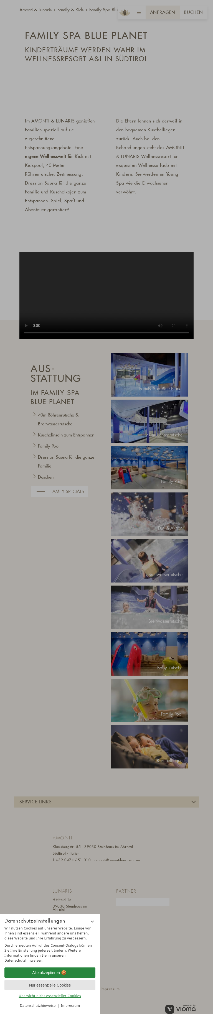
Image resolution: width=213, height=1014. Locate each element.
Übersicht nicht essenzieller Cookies (50, 995)
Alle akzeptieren (50, 972)
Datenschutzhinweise (38, 1005)
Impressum (70, 1005)
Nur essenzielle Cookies (50, 985)
